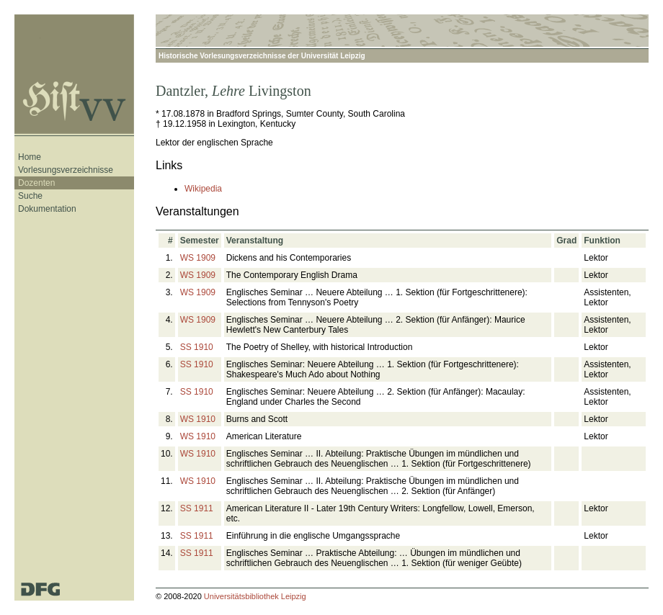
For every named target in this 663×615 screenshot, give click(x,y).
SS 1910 (196, 347)
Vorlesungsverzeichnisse (65, 170)
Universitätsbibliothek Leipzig (255, 596)
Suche (30, 196)
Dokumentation (47, 209)
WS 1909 (197, 258)
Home (29, 157)
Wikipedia (203, 189)
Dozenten (36, 183)
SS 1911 (196, 508)
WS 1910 (197, 419)
